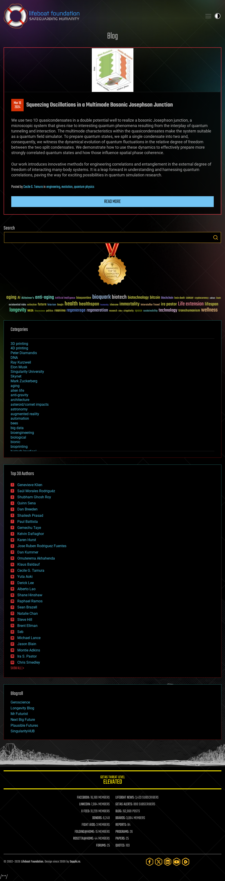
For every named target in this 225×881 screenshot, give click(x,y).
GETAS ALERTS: (124, 804)
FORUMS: (101, 846)
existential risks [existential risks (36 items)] (17, 305)
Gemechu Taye (29, 528)
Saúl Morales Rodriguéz (36, 491)
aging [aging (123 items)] (11, 297)
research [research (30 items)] (113, 311)
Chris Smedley (28, 662)
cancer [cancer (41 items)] (190, 298)
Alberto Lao (26, 589)
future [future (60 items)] (42, 304)
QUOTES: (120, 846)
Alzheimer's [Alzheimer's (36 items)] (27, 298)
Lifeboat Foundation (32, 861)
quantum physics (84, 187)
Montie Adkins (28, 650)
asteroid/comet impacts (30, 404)
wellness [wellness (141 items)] (209, 310)
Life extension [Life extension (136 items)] (191, 304)
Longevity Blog (22, 708)
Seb (20, 632)
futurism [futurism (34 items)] (51, 305)
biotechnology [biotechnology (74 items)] (138, 297)
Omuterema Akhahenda (36, 558)
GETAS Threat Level (112, 780)
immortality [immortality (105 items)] (129, 304)
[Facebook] (149, 862)
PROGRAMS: (122, 832)
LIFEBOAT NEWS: (125, 798)
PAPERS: (120, 839)
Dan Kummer (27, 552)
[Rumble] (185, 862)
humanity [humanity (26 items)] (104, 305)
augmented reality (25, 414)
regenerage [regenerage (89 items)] (76, 310)
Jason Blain (26, 644)
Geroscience (20, 702)
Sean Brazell (27, 607)
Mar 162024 (17, 105)
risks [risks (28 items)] (120, 311)
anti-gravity (19, 395)
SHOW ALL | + (17, 668)
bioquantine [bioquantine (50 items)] (83, 298)
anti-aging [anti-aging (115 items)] (44, 297)
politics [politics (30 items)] (49, 311)
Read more (112, 201)
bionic (15, 442)
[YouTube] (176, 862)
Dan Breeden (27, 509)
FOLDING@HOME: (85, 832)
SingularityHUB (23, 731)
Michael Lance (28, 638)
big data (17, 428)
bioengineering (22, 432)
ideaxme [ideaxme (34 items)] (114, 305)
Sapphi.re (75, 861)
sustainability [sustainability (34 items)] (150, 311)
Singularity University (27, 371)
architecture (20, 400)
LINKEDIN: (84, 804)
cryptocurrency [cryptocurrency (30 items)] (202, 298)
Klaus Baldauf (28, 564)
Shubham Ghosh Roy (34, 497)
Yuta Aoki (25, 576)
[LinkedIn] (167, 862)
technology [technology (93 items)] (168, 310)
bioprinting (19, 446)
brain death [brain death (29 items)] (179, 298)
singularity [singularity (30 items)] (129, 311)
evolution (67, 187)
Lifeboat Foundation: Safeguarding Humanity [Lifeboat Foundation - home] (101, 16)
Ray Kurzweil (21, 362)
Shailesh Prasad (30, 515)
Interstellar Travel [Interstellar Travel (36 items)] (150, 305)
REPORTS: (121, 825)
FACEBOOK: (83, 798)
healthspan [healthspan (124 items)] (89, 304)
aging (15, 386)
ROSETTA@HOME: (83, 839)
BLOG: (118, 811)
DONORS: (97, 818)
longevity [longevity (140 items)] (17, 310)
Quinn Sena (26, 503)
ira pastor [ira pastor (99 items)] (169, 304)
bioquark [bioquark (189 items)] (101, 297)
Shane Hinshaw (29, 595)
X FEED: (85, 811)
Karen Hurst (26, 540)
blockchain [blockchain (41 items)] (167, 298)
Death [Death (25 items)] (218, 298)
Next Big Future (23, 719)
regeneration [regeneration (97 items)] (97, 310)
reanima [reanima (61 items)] (59, 310)
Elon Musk (19, 367)
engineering (53, 187)
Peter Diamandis (24, 353)
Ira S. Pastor (27, 656)
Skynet (16, 376)
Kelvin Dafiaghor (30, 534)
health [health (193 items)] (71, 304)
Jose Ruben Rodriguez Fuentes (41, 546)
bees (14, 423)
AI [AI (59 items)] (19, 298)
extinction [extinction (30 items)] (32, 304)
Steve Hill (24, 619)
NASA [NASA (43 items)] (30, 311)
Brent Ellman (27, 626)
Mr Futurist (19, 714)
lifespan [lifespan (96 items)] (211, 304)
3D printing (19, 343)
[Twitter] (158, 862)
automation (20, 418)
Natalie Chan (27, 613)
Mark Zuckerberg (24, 381)
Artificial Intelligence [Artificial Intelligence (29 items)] (65, 298)
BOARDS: (120, 818)
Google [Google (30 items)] (60, 304)
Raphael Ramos (30, 601)
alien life (17, 390)
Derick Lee (25, 583)
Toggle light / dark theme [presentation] (217, 16)
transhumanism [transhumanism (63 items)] (189, 310)
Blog (112, 36)
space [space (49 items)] (138, 310)
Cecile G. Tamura (33, 187)
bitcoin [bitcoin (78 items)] (155, 297)
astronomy (19, 409)
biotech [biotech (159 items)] (119, 297)
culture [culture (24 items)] (212, 298)
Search (215, 237)
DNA (14, 357)
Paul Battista (27, 521)
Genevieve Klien (29, 485)
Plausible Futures (24, 725)
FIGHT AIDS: (89, 825)
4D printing (19, 348)
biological (18, 437)
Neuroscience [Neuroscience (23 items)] (40, 311)
